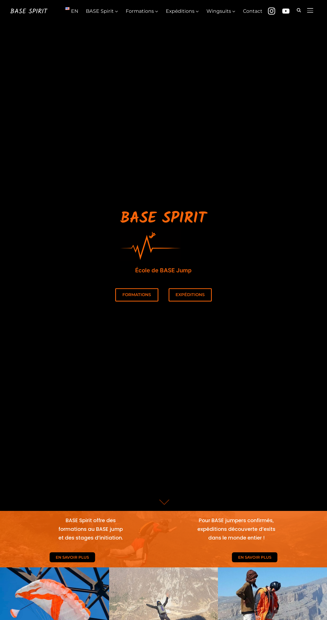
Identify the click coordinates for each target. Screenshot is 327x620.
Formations (140, 11)
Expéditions (180, 11)
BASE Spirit (28, 11)
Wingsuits (218, 11)
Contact (252, 11)
